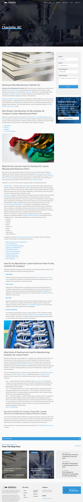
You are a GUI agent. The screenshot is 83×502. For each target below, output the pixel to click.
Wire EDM (8, 298)
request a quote (45, 374)
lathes (7, 314)
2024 (7, 396)
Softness (6, 127)
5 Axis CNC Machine (11, 244)
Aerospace (7, 195)
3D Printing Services (35, 491)
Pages (4, 24)
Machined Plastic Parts (12, 257)
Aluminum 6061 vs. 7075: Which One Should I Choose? (14, 465)
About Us (51, 3)
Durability (6, 129)
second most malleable (37, 117)
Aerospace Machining (12, 255)
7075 (7, 388)
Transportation (8, 186)
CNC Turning (9, 284)
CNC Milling (9, 274)
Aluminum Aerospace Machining (15, 245)
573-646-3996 (15, 374)
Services (58, 3)
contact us (9, 178)
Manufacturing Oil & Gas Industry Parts (16, 242)
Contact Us (77, 3)
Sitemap (25, 497)
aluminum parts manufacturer (25, 237)
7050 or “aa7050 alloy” (12, 407)
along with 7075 (38, 381)
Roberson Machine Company (11, 90)
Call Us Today (72, 490)
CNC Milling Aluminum (12, 249)
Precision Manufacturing (12, 253)
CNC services (49, 372)
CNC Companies (10, 258)
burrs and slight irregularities (34, 304)
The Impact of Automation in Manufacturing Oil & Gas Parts (68, 464)
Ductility (21, 119)
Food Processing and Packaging (13, 204)
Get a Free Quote (68, 118)
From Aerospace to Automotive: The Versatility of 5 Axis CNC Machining (68, 473)
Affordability (7, 125)
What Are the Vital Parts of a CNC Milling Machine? (41, 465)
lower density (26, 186)
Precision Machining (11, 309)
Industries (65, 3)
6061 (7, 381)
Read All (78, 446)
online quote (36, 179)
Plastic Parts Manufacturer (13, 251)
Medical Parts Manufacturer (13, 247)
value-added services (46, 293)
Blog (71, 3)
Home (45, 3)
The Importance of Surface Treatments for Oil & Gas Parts (68, 455)
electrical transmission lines (31, 215)
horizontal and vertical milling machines (37, 314)
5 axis (37, 277)
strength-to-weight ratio (15, 94)
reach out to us (11, 106)
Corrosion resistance (9, 131)
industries (28, 92)
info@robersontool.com (47, 498)
